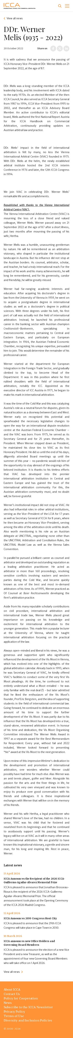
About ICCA (12, 989)
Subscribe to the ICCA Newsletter (28, 1007)
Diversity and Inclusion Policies (28, 1020)
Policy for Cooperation (21, 998)
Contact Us (12, 994)
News (8, 1003)
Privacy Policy (14, 1011)
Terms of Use (14, 1016)
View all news (15, 18)
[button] (67, 6)
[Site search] (60, 6)
